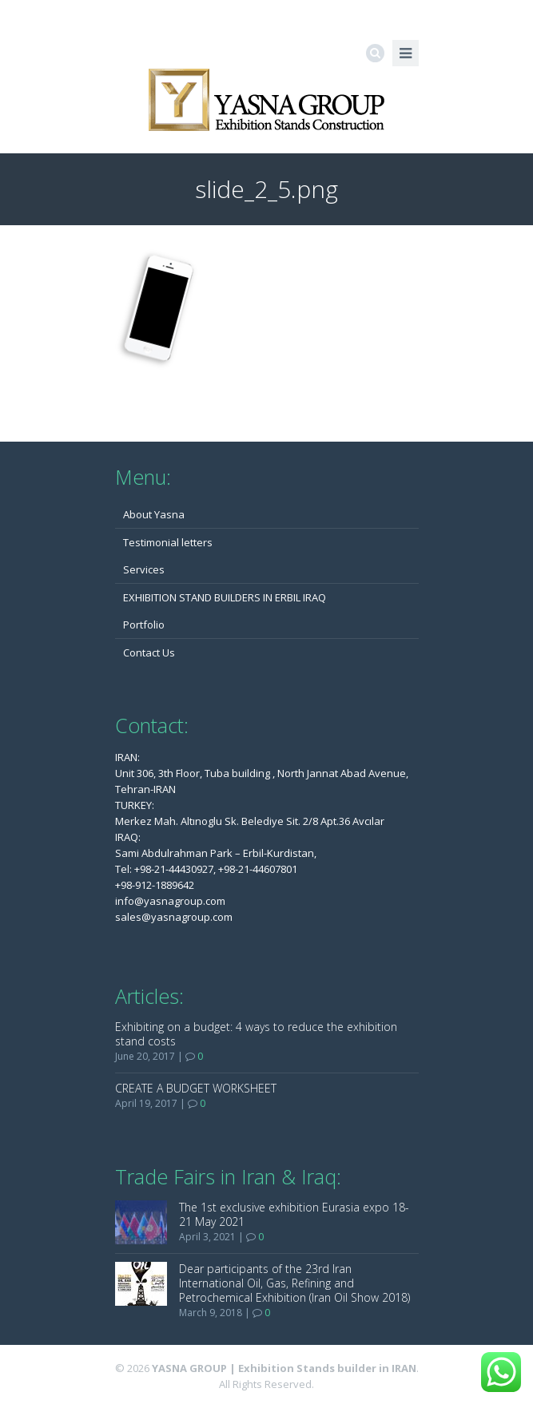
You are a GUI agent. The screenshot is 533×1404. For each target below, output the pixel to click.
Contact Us (149, 652)
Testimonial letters (168, 542)
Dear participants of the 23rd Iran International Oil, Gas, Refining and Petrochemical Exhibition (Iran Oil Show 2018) (294, 1283)
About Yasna (154, 514)
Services (144, 569)
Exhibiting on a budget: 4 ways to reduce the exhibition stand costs (256, 1034)
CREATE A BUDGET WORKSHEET (195, 1088)
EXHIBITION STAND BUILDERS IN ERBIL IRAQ (224, 597)
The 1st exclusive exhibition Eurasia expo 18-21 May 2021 (294, 1214)
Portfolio (144, 624)
